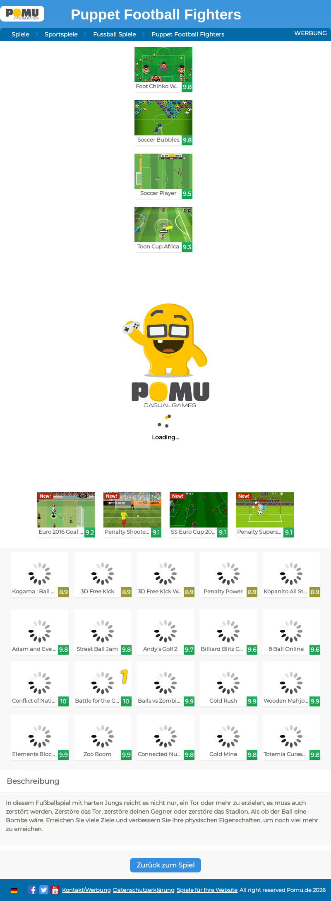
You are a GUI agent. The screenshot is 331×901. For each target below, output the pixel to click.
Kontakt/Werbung (86, 890)
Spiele (20, 34)
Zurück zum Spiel (165, 865)
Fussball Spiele (114, 34)
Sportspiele (61, 34)
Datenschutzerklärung (144, 890)
